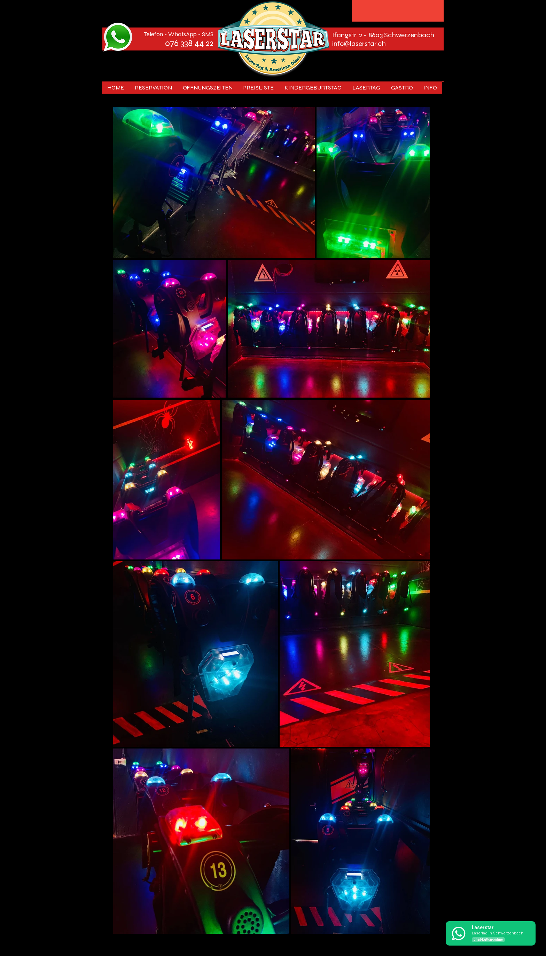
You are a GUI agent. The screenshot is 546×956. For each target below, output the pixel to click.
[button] (366, 87)
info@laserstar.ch (359, 43)
